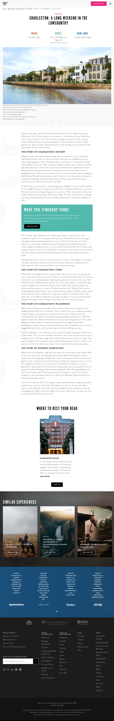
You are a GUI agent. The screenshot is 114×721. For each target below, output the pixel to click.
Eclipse (99, 672)
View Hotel (45, 476)
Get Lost (99, 683)
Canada (62, 641)
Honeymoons (83, 646)
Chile (61, 644)
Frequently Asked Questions (48, 652)
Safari (98, 687)
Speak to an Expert (11, 636)
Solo (79, 650)
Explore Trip (13, 552)
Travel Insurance (48, 677)
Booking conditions (45, 642)
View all (57, 485)
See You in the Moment (102, 647)
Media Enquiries (9, 639)
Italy (61, 651)
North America (20, 9)
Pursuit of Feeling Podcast (14, 646)
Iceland (62, 648)
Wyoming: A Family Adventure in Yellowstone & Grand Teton (55, 543)
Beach (98, 665)
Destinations (11, 9)
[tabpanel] (55, 448)
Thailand (62, 669)
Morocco (63, 662)
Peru (61, 665)
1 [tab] (56, 611)
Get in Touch (8, 643)
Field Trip (100, 676)
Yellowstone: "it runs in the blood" (19, 545)
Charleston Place (49, 458)
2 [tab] (58, 611)
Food (98, 680)
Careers (44, 647)
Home (4, 9)
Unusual (99, 690)
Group (80, 643)
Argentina (63, 637)
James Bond (101, 658)
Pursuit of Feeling (100, 637)
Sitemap (44, 674)
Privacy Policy (47, 664)
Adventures (100, 662)
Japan (61, 655)
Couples (81, 636)
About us (45, 637)
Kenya (61, 658)
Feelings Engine (102, 642)
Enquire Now (98, 4)
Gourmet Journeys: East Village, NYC (93, 545)
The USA (29, 9)
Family (80, 639)
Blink (98, 669)
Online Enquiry (47, 657)
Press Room (46, 661)
